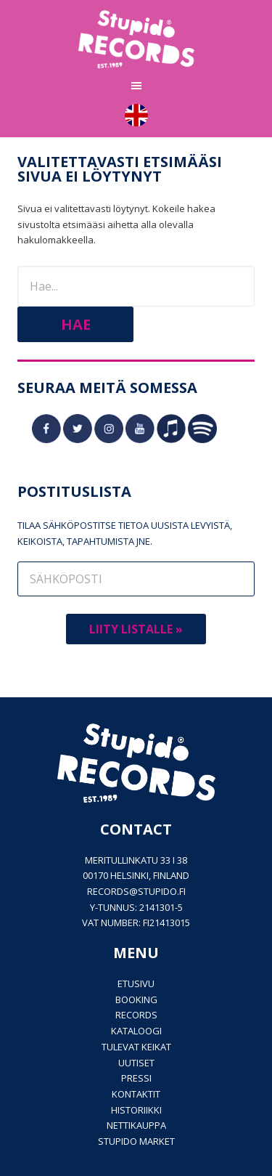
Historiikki (136, 1109)
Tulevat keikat (136, 1046)
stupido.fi (162, 891)
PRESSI (136, 1077)
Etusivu (136, 983)
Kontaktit (136, 1093)
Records (136, 1014)
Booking (136, 999)
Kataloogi (136, 1030)
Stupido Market (136, 1141)
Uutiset (136, 1062)
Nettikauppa (136, 1125)
